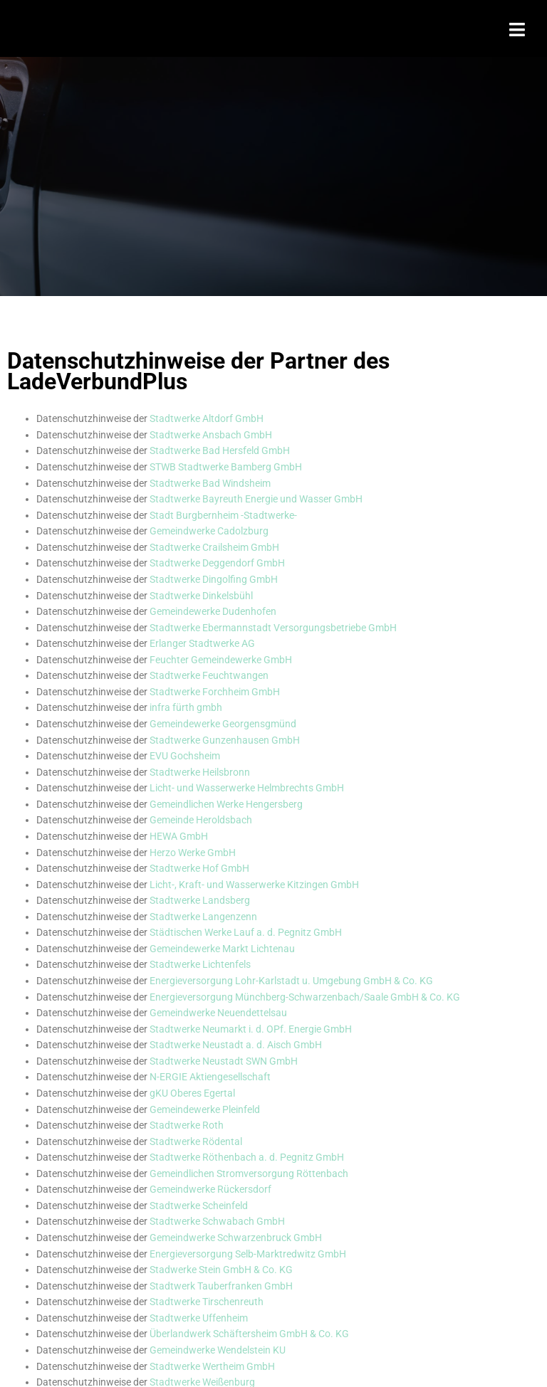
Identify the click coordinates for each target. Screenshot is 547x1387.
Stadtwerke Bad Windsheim (210, 483)
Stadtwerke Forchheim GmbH (215, 691)
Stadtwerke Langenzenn (203, 916)
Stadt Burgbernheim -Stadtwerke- (223, 515)
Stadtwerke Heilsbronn (200, 772)
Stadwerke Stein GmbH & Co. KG (221, 1269)
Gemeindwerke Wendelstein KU (218, 1350)
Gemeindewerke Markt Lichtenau (222, 948)
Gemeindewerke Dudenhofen (213, 611)
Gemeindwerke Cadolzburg (209, 531)
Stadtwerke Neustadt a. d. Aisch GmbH (236, 1044)
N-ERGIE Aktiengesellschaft (210, 1076)
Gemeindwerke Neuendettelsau (218, 1012)
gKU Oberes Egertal (192, 1093)
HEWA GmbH (179, 836)
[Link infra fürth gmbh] (186, 707)
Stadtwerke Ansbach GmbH (211, 435)
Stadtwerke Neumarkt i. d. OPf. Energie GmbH (251, 1029)
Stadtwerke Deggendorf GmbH (217, 563)
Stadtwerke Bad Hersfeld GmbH (221, 450)
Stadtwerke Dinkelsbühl (201, 595)
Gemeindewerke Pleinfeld (205, 1109)
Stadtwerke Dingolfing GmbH (214, 579)
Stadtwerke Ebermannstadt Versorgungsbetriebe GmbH (273, 627)
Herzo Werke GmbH (193, 852)
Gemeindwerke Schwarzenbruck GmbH (236, 1237)
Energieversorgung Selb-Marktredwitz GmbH (248, 1254)
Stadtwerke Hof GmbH (199, 868)
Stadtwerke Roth (187, 1125)
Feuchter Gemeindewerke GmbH (221, 659)
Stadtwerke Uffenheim (199, 1318)
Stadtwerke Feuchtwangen (209, 675)
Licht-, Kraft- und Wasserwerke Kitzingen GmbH (254, 884)
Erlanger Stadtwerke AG (202, 643)
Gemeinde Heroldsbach (201, 820)
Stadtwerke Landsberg (200, 900)
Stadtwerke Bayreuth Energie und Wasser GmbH (256, 499)
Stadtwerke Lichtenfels (200, 964)
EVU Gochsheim (185, 755)
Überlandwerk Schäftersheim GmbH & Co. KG (249, 1333)
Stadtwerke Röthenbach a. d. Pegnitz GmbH (247, 1157)
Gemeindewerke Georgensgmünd (223, 723)
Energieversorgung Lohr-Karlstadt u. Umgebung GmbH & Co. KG (291, 980)
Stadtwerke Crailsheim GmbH (214, 547)
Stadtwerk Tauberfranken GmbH (221, 1286)
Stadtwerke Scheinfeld (199, 1205)
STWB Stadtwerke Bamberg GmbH (226, 467)
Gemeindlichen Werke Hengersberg (226, 804)
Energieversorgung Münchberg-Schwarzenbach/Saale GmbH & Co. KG (305, 997)
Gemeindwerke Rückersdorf (210, 1189)
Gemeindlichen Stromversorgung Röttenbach (249, 1173)
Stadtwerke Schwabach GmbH (217, 1221)
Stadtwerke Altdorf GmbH (207, 418)
